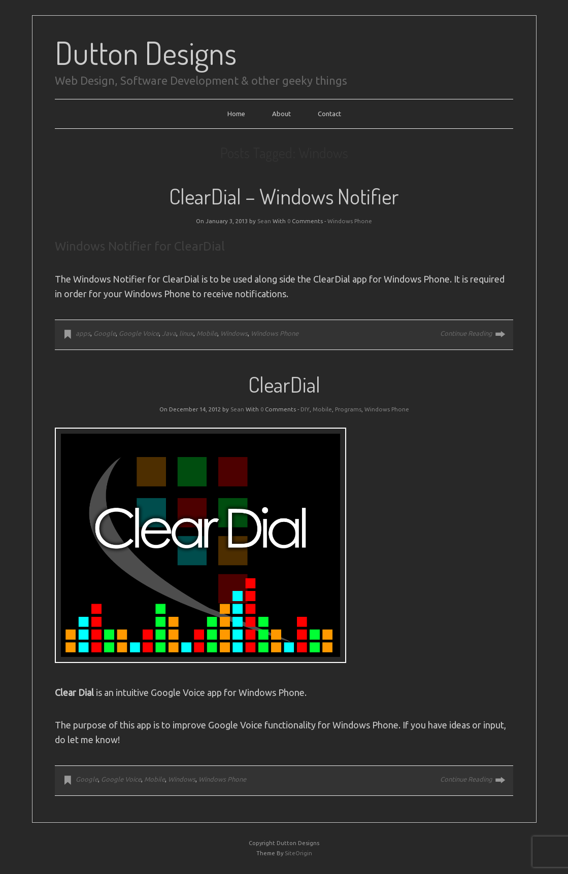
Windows (234, 333)
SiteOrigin (298, 853)
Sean (264, 221)
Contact (329, 113)
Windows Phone (349, 221)
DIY (305, 409)
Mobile (206, 333)
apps (83, 333)
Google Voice (139, 333)
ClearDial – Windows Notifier (284, 196)
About (281, 113)
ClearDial (284, 384)
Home (236, 113)
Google (104, 333)
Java (169, 333)
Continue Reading (466, 333)
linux (186, 333)
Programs (348, 409)
